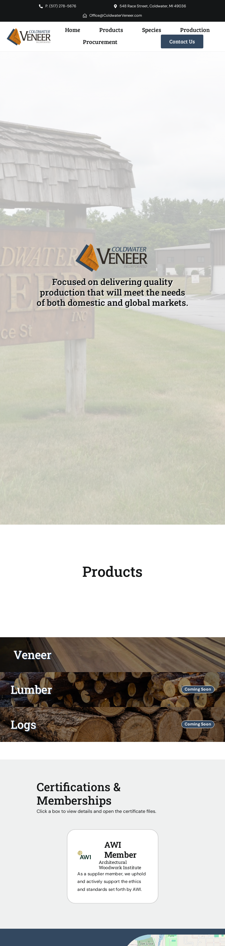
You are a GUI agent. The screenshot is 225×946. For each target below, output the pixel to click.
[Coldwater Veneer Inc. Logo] (29, 29)
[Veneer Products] (112, 654)
